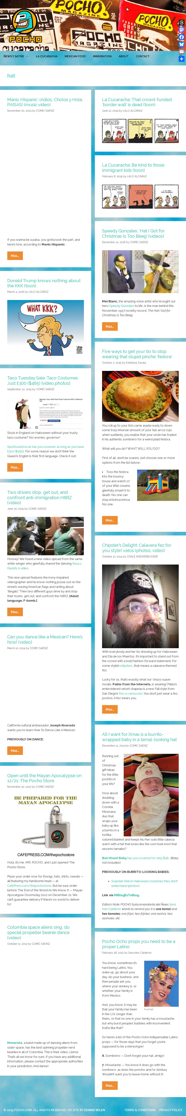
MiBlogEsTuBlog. (127, 895)
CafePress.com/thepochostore (29, 885)
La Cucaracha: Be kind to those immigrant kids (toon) (133, 167)
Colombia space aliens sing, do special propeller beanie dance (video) (38, 932)
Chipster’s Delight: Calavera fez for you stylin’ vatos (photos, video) (136, 548)
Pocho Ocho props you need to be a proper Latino (138, 944)
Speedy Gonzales (121, 306)
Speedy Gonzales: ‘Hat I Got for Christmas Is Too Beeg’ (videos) (133, 233)
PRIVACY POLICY (170, 1110)
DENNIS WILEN (94, 1110)
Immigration (102, 56)
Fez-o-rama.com (131, 693)
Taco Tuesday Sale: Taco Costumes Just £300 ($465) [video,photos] (42, 380)
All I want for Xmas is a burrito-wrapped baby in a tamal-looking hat (139, 737)
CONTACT (143, 56)
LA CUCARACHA (46, 56)
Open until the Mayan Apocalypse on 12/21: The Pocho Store (44, 778)
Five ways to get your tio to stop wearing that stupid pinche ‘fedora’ (137, 354)
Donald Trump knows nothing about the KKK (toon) (43, 283)
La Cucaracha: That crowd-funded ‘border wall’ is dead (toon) (137, 102)
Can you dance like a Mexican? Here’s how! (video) (44, 639)
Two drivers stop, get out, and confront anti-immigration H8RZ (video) (39, 497)
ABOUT (124, 56)
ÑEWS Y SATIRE (18, 56)
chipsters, (126, 665)
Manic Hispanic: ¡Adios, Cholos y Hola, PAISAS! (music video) (45, 102)
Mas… (17, 256)
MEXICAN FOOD (75, 56)
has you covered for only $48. (135, 858)
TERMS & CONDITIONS (140, 1110)
